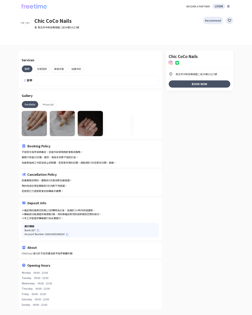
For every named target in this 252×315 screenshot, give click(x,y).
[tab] (27, 68)
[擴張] (228, 6)
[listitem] (199, 74)
